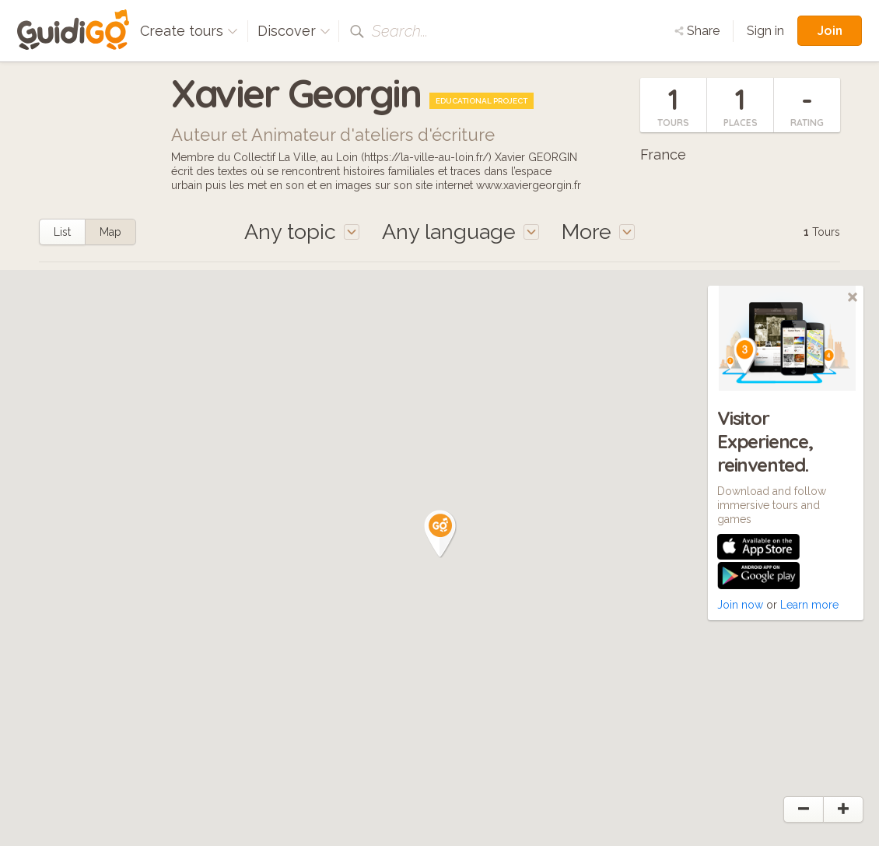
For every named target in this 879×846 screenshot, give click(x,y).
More (598, 231)
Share (697, 30)
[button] (440, 534)
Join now (740, 605)
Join (829, 30)
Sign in (765, 30)
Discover (294, 31)
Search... (400, 31)
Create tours (189, 31)
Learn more (809, 605)
